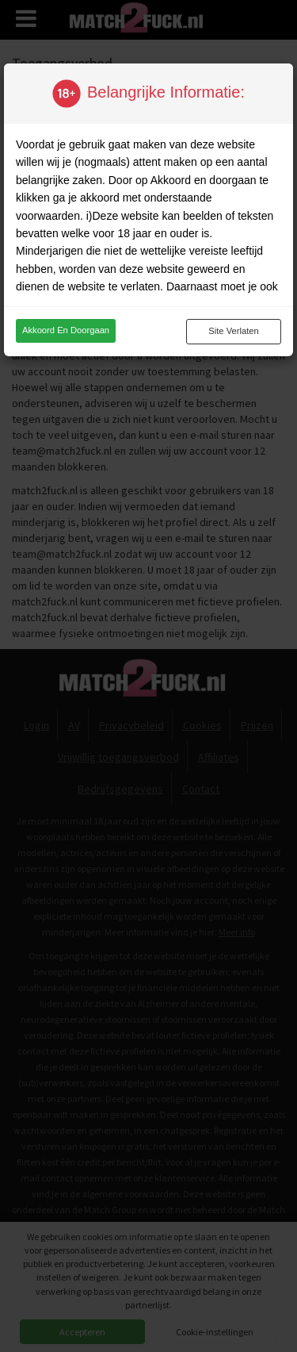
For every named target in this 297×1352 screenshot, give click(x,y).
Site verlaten (233, 331)
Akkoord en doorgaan (65, 330)
